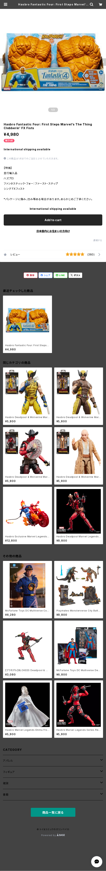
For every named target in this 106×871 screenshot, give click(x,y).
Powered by (53, 835)
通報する (97, 240)
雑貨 (6, 783)
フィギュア (9, 771)
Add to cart (53, 220)
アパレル (8, 760)
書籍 (6, 794)
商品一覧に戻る (53, 812)
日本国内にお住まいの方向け (53, 231)
